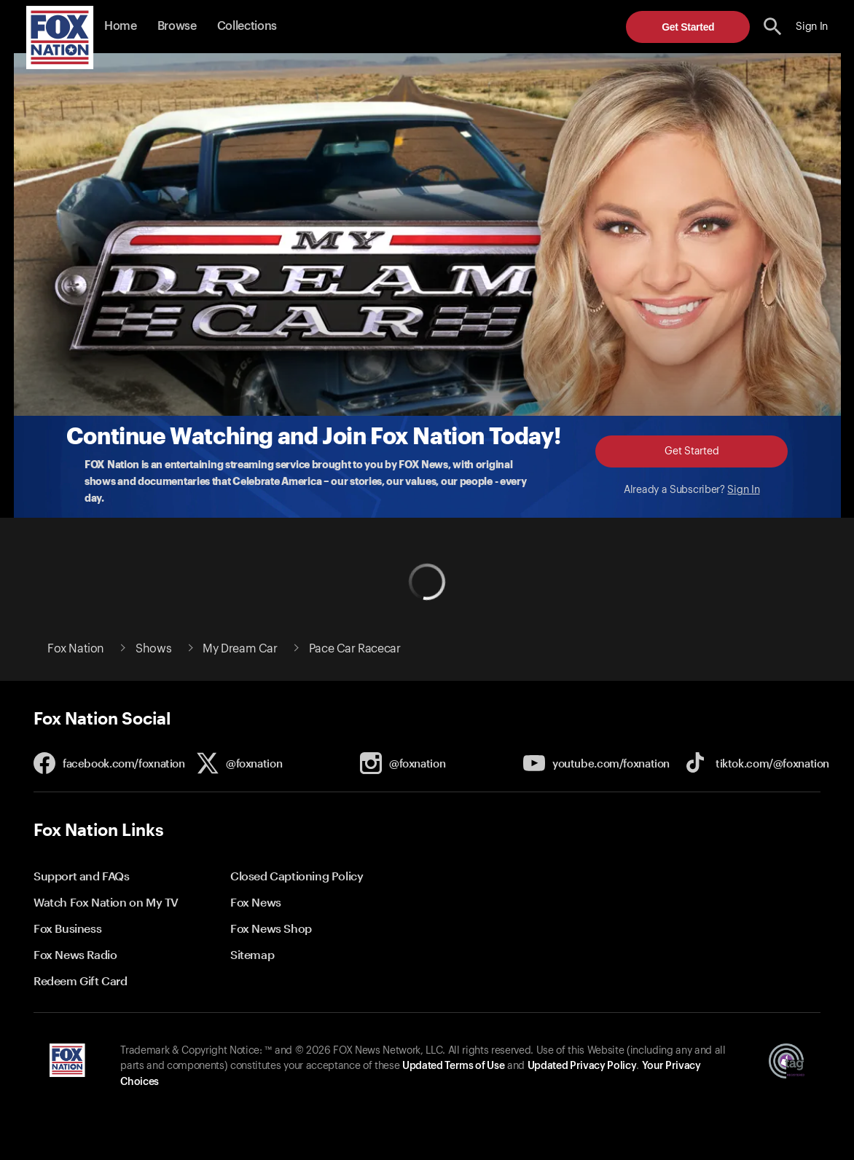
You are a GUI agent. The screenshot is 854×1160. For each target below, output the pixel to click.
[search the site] (773, 27)
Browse (177, 26)
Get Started (688, 27)
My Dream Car (240, 649)
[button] (773, 27)
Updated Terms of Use (453, 1066)
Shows (153, 649)
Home (120, 26)
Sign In (743, 490)
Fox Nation (75, 649)
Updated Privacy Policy (582, 1066)
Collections (247, 26)
